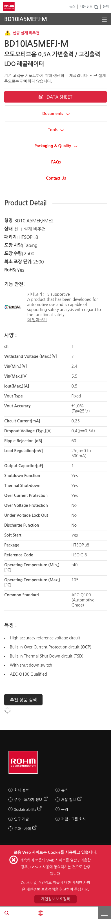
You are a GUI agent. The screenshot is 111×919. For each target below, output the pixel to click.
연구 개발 (21, 819)
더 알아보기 (37, 320)
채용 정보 (86, 6)
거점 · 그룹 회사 (73, 819)
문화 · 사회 (22, 829)
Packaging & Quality (55, 146)
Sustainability (25, 809)
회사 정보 (21, 790)
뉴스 (72, 6)
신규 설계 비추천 (30, 229)
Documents (56, 113)
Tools (56, 130)
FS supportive (57, 294)
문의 (106, 6)
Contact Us (56, 178)
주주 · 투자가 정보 (28, 800)
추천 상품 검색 (23, 699)
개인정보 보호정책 (55, 899)
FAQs (56, 162)
